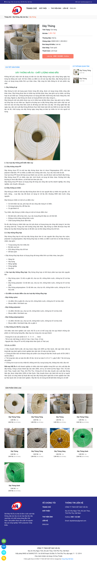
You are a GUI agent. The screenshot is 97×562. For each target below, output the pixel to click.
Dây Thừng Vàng (59, 451)
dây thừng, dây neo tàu (20, 17)
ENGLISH (73, 8)
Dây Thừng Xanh (82, 451)
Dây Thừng (83, 79)
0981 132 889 (58, 56)
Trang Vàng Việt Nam (67, 559)
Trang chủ (7, 17)
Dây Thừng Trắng (85, 70)
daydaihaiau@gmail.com (78, 521)
